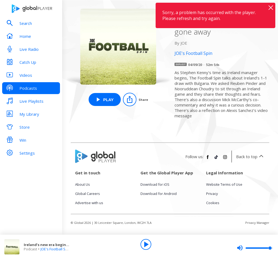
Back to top (250, 156)
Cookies (212, 202)
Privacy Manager (257, 222)
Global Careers (87, 193)
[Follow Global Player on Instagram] (225, 159)
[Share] (135, 99)
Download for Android (158, 193)
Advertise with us (89, 202)
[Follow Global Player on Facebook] (208, 159)
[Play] (145, 244)
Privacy (212, 193)
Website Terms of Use (224, 184)
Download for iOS (154, 184)
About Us (82, 184)
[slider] (255, 248)
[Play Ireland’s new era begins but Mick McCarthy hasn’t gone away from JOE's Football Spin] (105, 99)
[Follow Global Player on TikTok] (216, 159)
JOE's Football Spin (56, 249)
